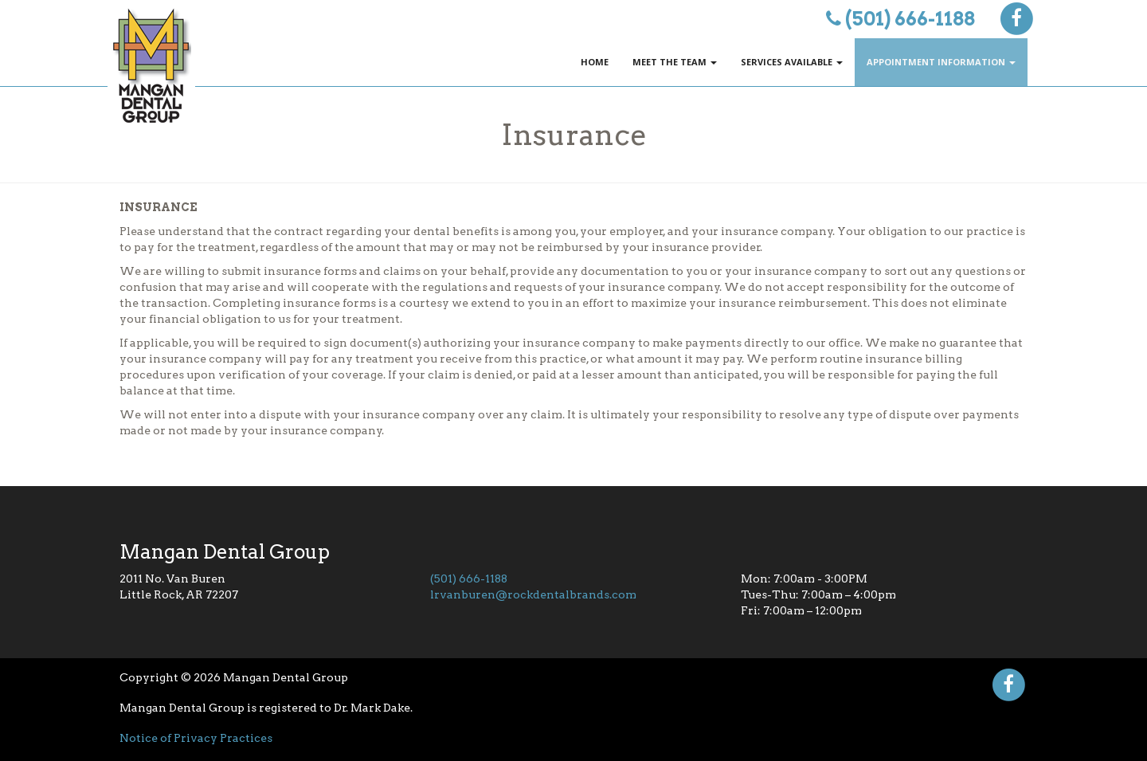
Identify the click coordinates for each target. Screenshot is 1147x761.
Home (595, 62)
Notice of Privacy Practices (195, 738)
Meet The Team (674, 62)
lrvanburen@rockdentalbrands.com (533, 594)
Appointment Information (941, 62)
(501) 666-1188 (910, 18)
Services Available (792, 62)
